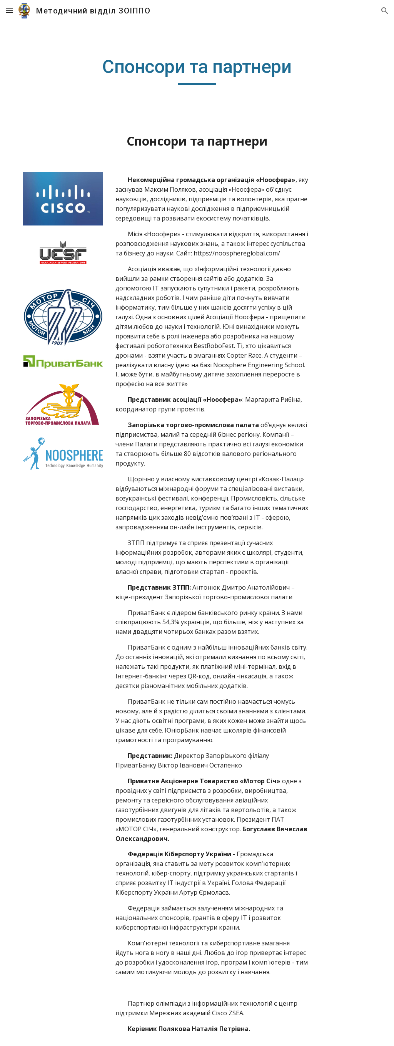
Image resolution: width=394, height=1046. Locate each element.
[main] (196, 70)
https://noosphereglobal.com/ (237, 253)
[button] (9, 10)
